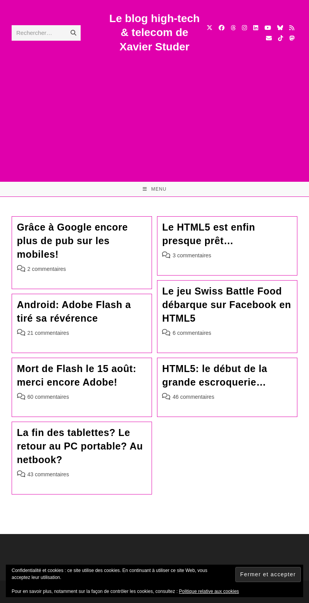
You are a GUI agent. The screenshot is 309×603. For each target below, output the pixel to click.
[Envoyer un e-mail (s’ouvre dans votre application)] (269, 38)
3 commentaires (192, 255)
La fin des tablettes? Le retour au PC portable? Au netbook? (80, 446)
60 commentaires (48, 397)
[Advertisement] (154, 112)
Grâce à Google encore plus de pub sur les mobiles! (72, 241)
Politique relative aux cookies (209, 591)
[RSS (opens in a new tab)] (291, 28)
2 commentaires (47, 269)
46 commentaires (193, 397)
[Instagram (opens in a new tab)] (244, 28)
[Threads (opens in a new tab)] (233, 28)
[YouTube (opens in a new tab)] (267, 28)
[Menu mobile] (154, 189)
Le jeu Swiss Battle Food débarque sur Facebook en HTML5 (226, 305)
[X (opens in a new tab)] (210, 28)
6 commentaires (192, 333)
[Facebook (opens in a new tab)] (222, 28)
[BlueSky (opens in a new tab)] (280, 28)
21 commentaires (48, 333)
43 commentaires (48, 474)
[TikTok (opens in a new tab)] (280, 38)
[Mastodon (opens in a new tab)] (291, 38)
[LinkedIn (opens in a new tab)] (255, 28)
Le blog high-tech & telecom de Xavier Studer (154, 32)
